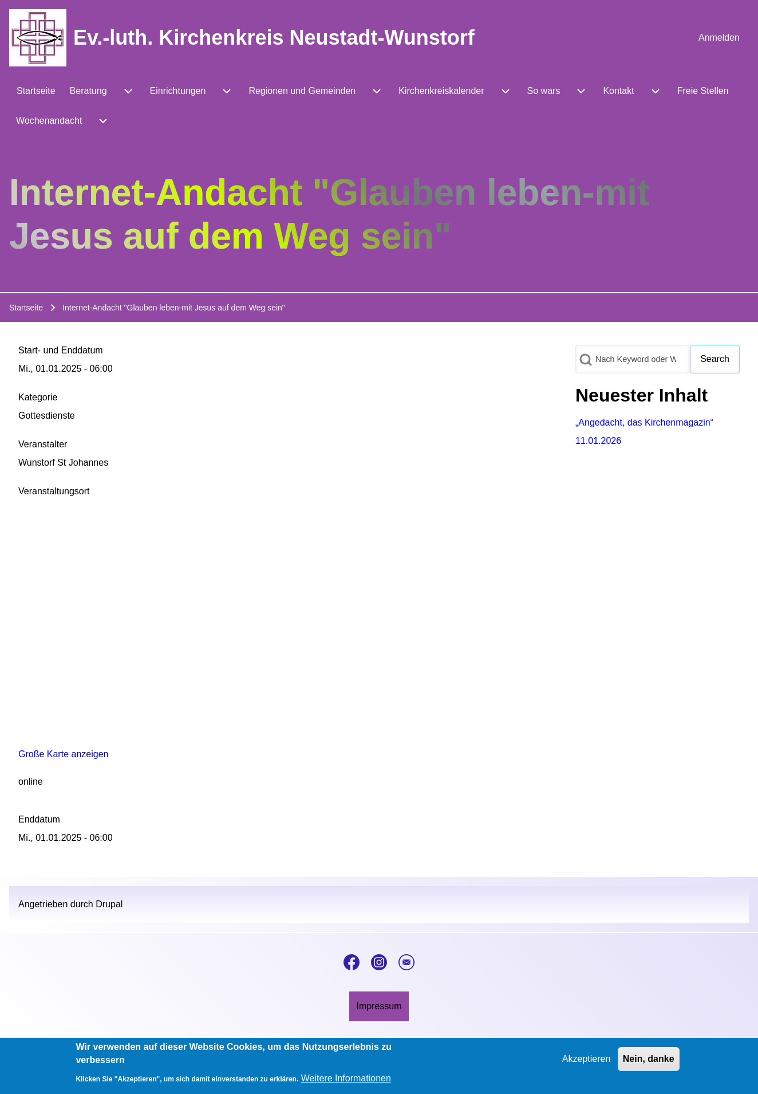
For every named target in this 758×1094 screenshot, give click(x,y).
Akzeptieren (586, 1059)
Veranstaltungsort (54, 491)
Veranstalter (42, 444)
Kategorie (38, 397)
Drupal (109, 904)
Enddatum (39, 819)
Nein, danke (648, 1059)
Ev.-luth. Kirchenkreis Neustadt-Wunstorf (274, 37)
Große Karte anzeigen (63, 754)
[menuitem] (719, 38)
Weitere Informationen (346, 1078)
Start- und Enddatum (60, 350)
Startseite (26, 307)
